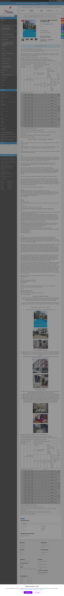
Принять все (28, 592)
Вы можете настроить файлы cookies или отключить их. (31, 589)
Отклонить (37, 592)
